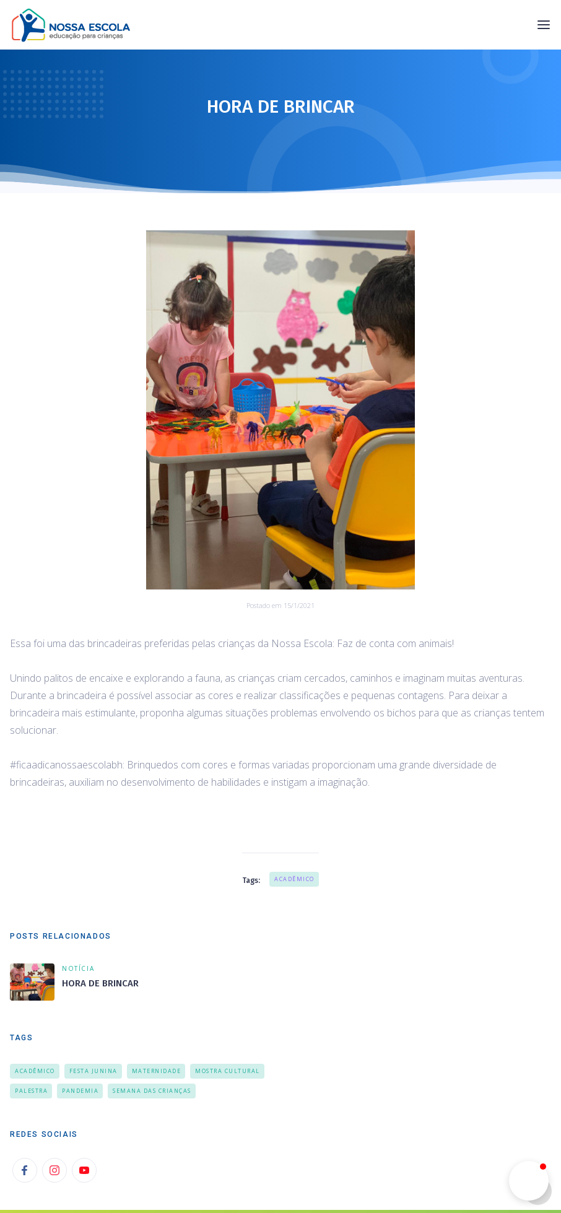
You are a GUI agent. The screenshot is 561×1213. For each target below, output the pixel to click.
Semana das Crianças (152, 1091)
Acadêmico (294, 879)
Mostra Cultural (227, 1071)
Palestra (31, 1091)
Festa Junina (93, 1071)
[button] (543, 24)
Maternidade (156, 1071)
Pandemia (80, 1091)
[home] (74, 25)
